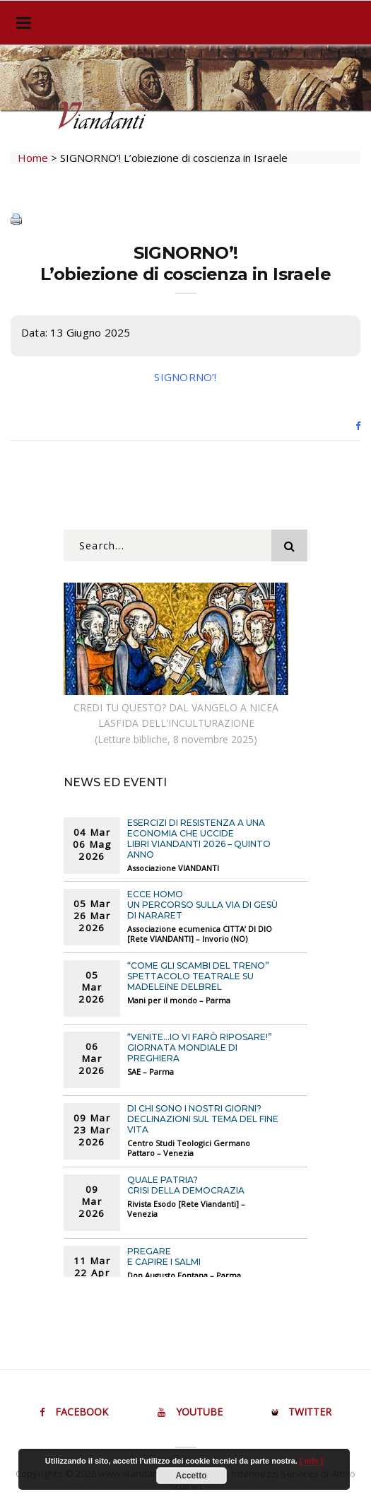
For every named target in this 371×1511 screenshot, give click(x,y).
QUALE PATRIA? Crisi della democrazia (186, 1185)
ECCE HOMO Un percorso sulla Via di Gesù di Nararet (202, 905)
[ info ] (312, 1461)
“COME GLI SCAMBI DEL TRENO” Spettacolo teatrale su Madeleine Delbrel (198, 976)
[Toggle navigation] (21, 22)
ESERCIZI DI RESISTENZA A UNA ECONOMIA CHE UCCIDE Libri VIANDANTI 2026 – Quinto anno (199, 838)
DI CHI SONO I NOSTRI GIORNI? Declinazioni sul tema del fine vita (202, 1119)
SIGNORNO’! (185, 377)
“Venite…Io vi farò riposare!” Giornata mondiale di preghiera (199, 1047)
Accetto (191, 1476)
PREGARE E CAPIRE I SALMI (164, 1256)
